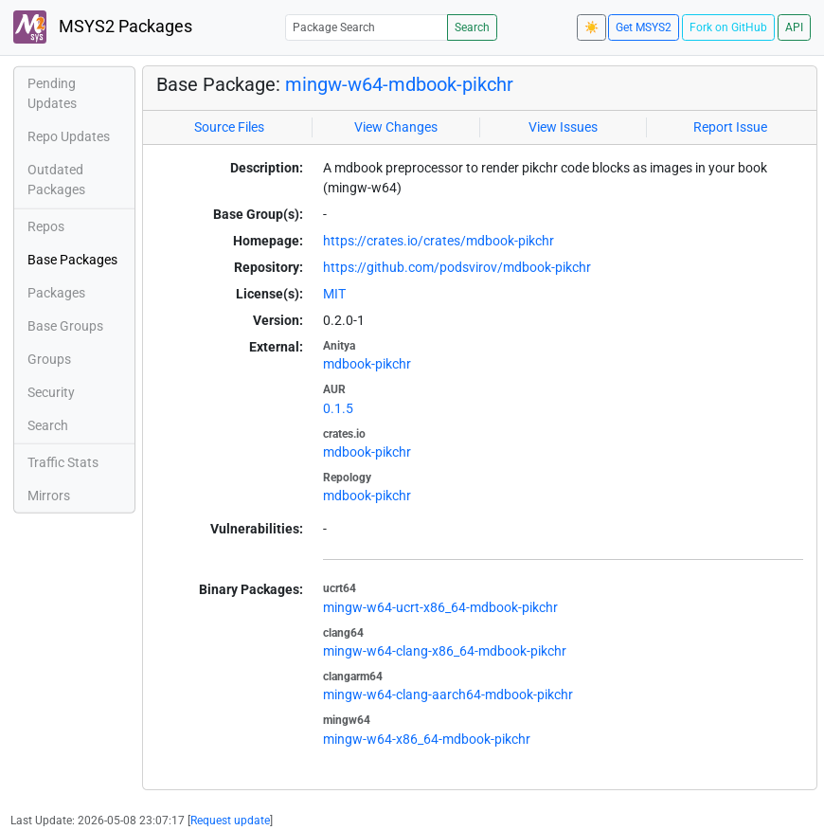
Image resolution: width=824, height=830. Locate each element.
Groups (49, 359)
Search (472, 27)
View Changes (396, 127)
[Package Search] (366, 27)
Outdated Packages (56, 179)
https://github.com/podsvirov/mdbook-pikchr (457, 267)
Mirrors (48, 495)
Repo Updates (68, 136)
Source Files (229, 127)
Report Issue (730, 127)
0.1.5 (338, 408)
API (794, 27)
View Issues (563, 127)
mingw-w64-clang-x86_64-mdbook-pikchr (444, 651)
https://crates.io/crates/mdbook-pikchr (438, 240)
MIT (334, 293)
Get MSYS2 (644, 27)
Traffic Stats (63, 462)
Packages (56, 292)
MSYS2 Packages (102, 27)
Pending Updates (52, 93)
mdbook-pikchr (367, 363)
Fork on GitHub (728, 27)
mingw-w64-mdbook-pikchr (399, 84)
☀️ (591, 27)
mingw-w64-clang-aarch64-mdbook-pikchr (448, 694)
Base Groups (65, 326)
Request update (230, 820)
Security (51, 392)
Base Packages (72, 259)
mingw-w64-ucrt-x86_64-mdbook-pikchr (440, 607)
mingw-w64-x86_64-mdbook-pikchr (426, 739)
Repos (45, 226)
